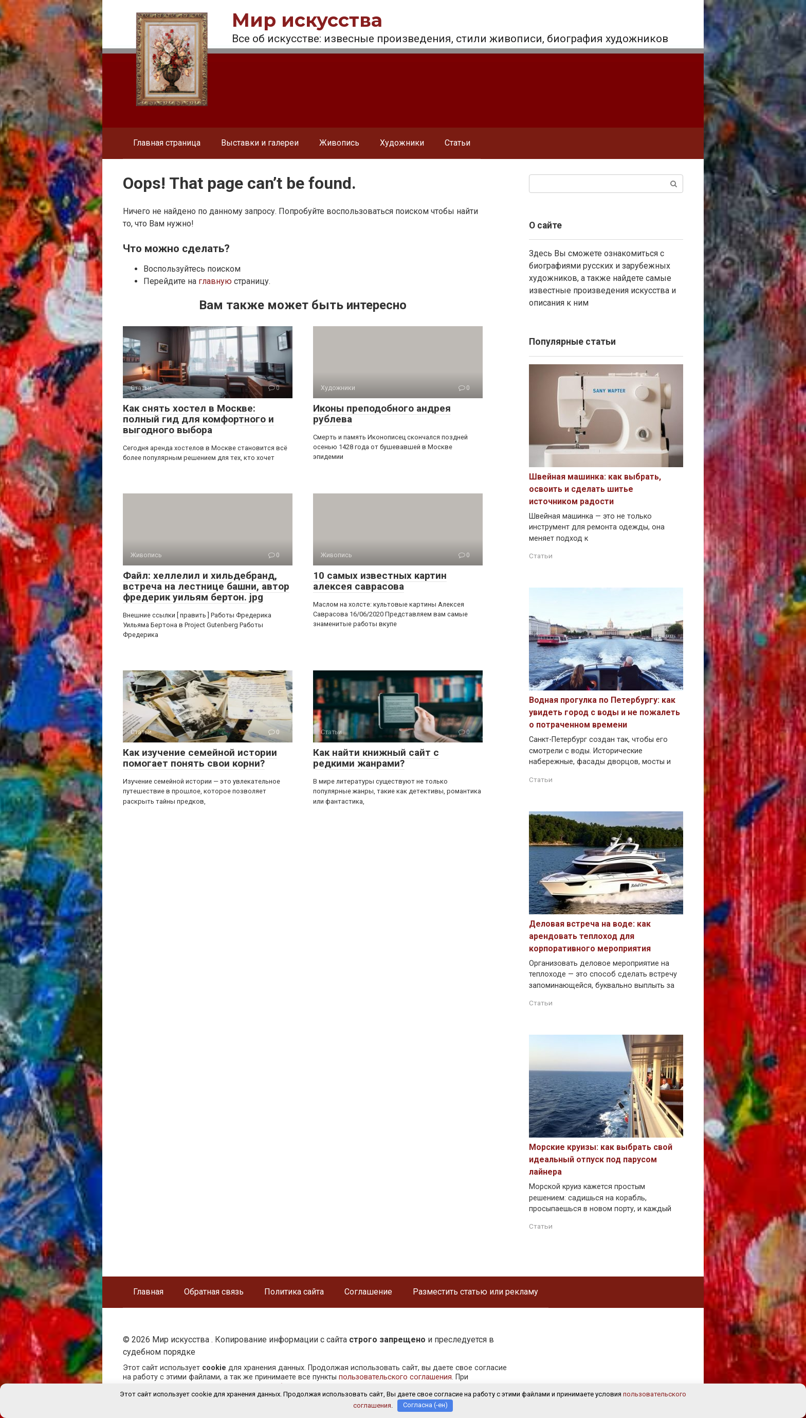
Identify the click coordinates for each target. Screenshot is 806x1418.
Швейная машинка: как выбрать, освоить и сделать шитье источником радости (595, 489)
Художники (402, 143)
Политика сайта (294, 1292)
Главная (148, 1292)
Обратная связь (214, 1292)
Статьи (457, 143)
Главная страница (166, 143)
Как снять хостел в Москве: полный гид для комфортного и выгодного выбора (198, 419)
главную (215, 281)
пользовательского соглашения (395, 1377)
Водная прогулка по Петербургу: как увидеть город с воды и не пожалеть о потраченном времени (604, 712)
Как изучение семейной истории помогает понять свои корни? (200, 758)
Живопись (339, 143)
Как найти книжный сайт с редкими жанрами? (376, 758)
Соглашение (368, 1292)
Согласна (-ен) (425, 1405)
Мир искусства (307, 20)
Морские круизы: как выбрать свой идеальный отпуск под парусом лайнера (600, 1159)
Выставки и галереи (260, 143)
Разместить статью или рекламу (475, 1292)
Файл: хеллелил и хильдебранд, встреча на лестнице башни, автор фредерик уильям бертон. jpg (206, 586)
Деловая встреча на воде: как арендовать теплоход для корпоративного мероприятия (590, 936)
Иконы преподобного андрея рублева (382, 413)
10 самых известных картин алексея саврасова (380, 581)
